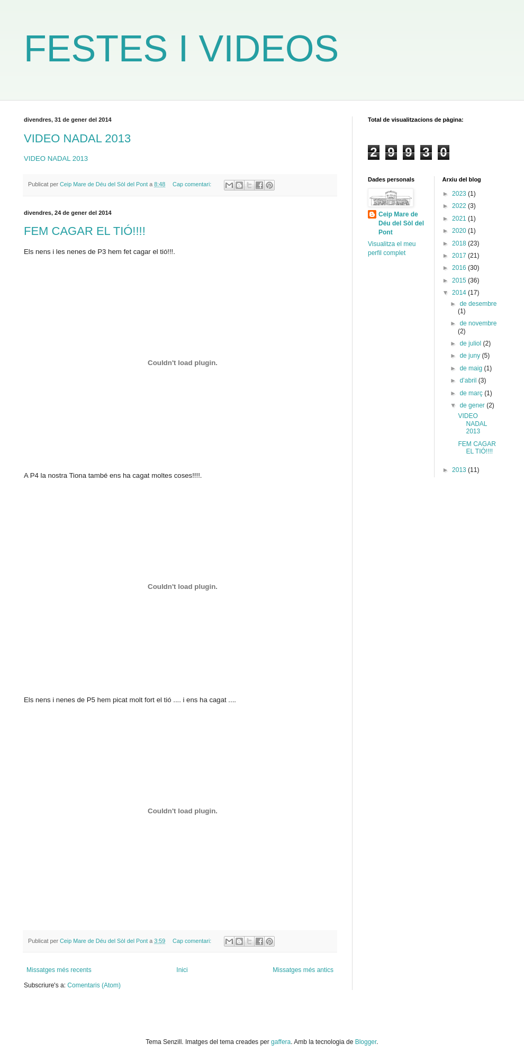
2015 (460, 280)
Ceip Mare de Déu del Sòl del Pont (401, 223)
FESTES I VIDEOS (181, 48)
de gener (472, 405)
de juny (470, 355)
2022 (460, 206)
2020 (460, 230)
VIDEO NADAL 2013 (77, 138)
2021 (460, 218)
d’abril (468, 380)
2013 (460, 470)
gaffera (281, 1042)
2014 (460, 292)
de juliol (471, 343)
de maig (471, 368)
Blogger (366, 1042)
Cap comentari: (193, 184)
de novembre (477, 323)
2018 (460, 243)
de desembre (477, 303)
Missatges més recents (59, 970)
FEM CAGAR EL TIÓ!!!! (85, 231)
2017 (460, 255)
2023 (460, 193)
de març (471, 393)
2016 (460, 267)
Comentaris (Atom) (94, 985)
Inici (181, 970)
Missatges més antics (303, 970)
